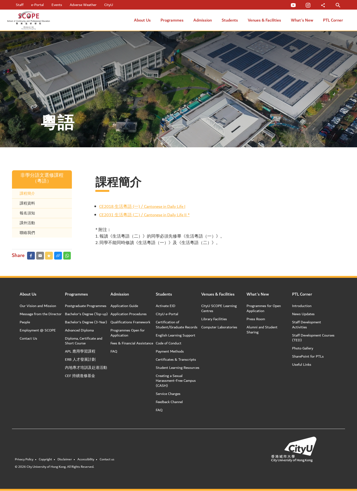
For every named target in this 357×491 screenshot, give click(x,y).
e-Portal (37, 5)
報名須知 (27, 213)
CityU (108, 5)
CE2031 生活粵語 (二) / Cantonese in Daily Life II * (144, 214)
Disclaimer (65, 459)
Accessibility (85, 459)
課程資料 (27, 203)
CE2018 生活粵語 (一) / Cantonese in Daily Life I (142, 206)
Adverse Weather (83, 5)
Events (57, 5)
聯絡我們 (27, 233)
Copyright (45, 459)
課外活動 (27, 223)
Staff (19, 5)
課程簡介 (27, 193)
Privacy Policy (24, 459)
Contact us (107, 459)
